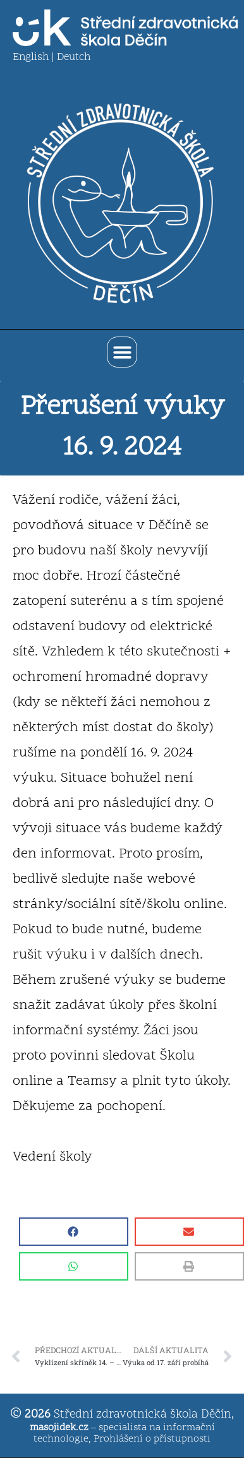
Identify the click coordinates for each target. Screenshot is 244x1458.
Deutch (73, 57)
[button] (122, 352)
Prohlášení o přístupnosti (152, 1439)
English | (35, 57)
